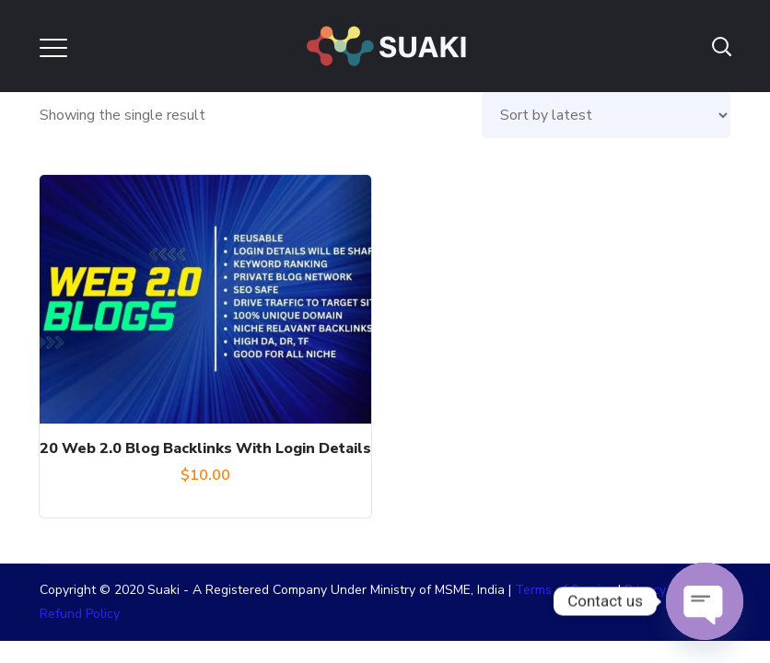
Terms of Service (564, 590)
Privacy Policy (664, 590)
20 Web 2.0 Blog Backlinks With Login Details (205, 448)
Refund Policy (80, 613)
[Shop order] (606, 115)
